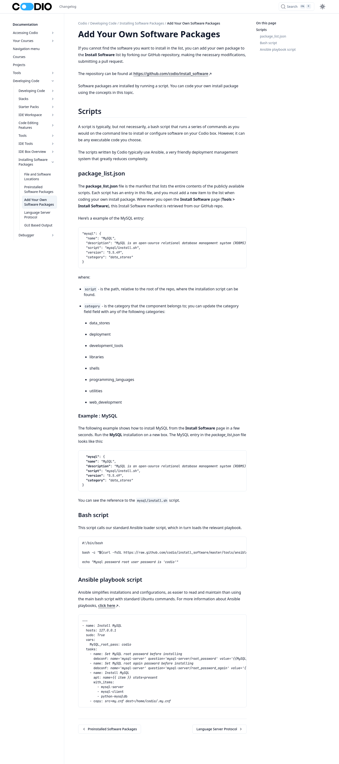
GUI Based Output (38, 219)
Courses (18, 55)
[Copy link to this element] (225, 35)
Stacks (38, 97)
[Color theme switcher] (322, 6)
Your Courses (35, 39)
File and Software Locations (37, 170)
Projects (18, 63)
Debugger (38, 229)
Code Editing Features (38, 121)
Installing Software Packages (38, 156)
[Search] (296, 6)
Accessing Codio (35, 31)
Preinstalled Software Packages (40, 183)
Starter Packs (38, 105)
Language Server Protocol (37, 208)
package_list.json (273, 36)
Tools (35, 71)
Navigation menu (25, 47)
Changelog (67, 6)
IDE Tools (38, 137)
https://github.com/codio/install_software (172, 73)
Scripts (261, 29)
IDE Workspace (38, 113)
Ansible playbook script (278, 49)
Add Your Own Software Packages (38, 196)
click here (108, 605)
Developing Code (35, 79)
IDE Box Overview (38, 145)
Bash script (268, 43)
